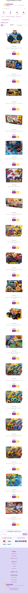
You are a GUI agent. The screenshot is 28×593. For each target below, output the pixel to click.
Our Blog (14, 566)
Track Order (14, 556)
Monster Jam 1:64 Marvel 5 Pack (14, 186)
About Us (14, 563)
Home (3, 16)
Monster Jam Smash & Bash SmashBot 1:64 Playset (14, 215)
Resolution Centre (14, 558)
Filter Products (5, 19)
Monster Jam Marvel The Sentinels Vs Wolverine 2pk (14, 242)
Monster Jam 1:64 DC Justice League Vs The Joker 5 (14, 159)
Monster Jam (18, 16)
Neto (18, 589)
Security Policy (14, 582)
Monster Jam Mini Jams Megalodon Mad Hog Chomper (14, 298)
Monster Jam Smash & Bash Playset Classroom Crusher (14, 353)
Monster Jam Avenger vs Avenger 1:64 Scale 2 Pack (14, 381)
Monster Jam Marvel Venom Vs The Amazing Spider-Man (14, 270)
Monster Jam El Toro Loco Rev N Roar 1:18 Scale (14, 325)
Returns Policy (14, 579)
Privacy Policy (14, 577)
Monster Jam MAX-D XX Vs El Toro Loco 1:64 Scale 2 (14, 464)
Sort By (12, 24)
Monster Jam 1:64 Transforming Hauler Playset (14, 76)
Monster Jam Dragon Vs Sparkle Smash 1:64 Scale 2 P (14, 436)
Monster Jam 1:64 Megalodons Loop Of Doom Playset (14, 492)
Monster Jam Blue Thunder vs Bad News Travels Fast (14, 409)
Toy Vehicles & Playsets (10, 16)
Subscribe (25, 534)
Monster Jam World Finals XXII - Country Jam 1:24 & (14, 104)
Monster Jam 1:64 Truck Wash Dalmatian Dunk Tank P (14, 132)
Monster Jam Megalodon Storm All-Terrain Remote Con (14, 49)
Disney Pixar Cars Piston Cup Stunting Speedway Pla (14, 519)
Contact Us (14, 568)
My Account (14, 553)
